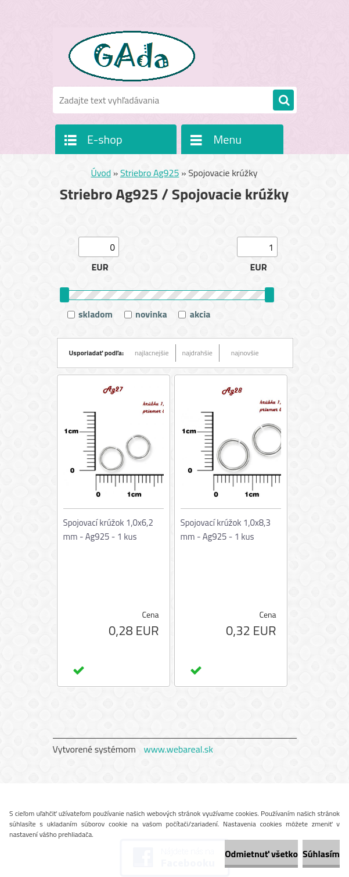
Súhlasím (321, 854)
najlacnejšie (152, 352)
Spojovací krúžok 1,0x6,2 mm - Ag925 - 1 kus (108, 529)
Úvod (101, 173)
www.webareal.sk (178, 749)
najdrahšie (197, 352)
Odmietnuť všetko (261, 854)
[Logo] (133, 56)
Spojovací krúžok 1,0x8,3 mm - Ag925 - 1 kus (226, 529)
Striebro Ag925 (149, 173)
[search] (283, 101)
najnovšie (245, 352)
